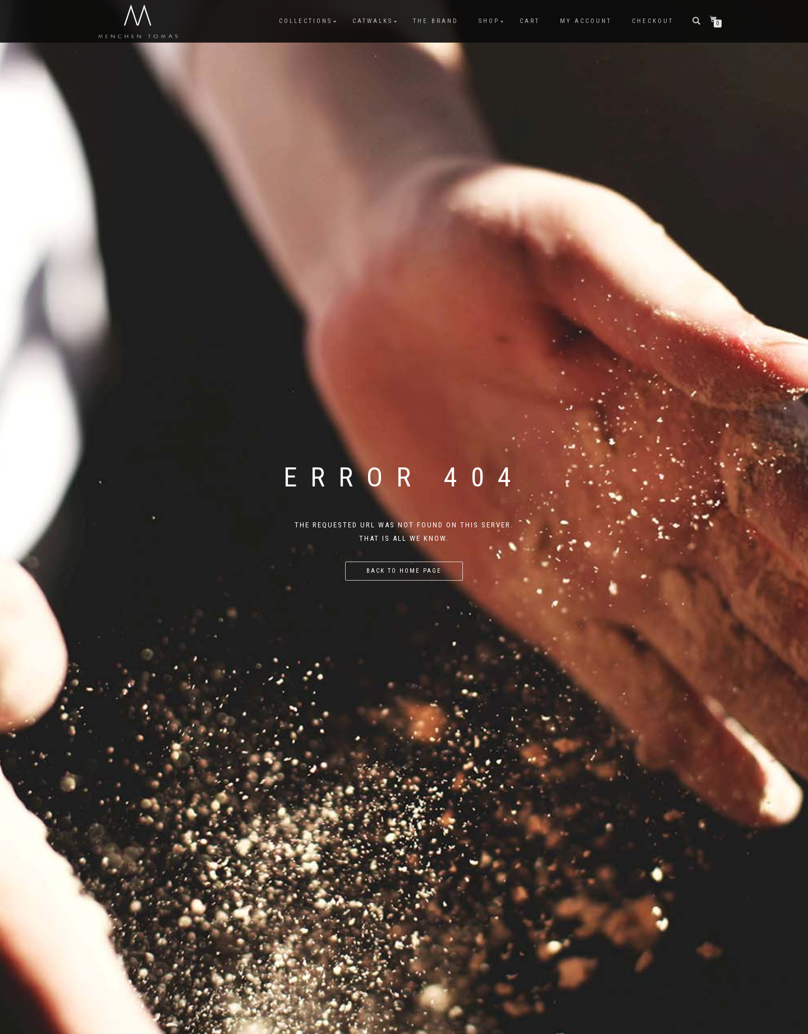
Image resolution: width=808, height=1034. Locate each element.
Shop (489, 21)
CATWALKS (372, 21)
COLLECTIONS (305, 21)
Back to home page (404, 570)
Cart (530, 21)
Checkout (652, 21)
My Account (586, 21)
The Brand (435, 21)
